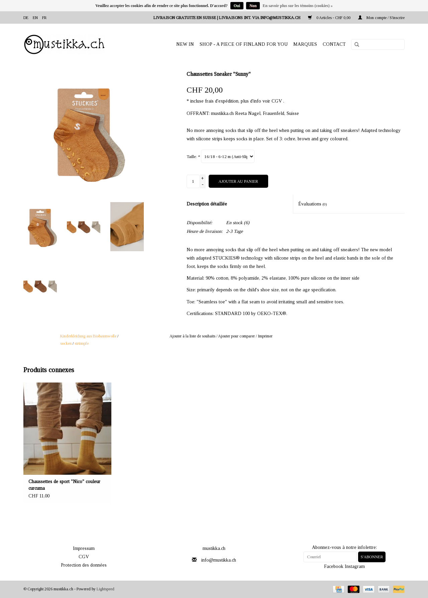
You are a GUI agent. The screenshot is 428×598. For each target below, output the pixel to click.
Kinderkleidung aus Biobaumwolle (88, 336)
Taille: (193, 156)
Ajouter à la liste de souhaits (192, 336)
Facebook (333, 566)
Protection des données (84, 565)
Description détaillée (207, 203)
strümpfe (82, 343)
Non (252, 5)
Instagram (355, 566)
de (25, 17)
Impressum (84, 548)
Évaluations (312, 203)
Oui (237, 5)
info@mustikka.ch (218, 560)
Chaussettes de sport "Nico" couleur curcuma (64, 485)
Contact (334, 44)
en (35, 17)
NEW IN (185, 44)
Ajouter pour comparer (237, 336)
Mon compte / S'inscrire (381, 17)
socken (66, 343)
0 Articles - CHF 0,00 (329, 17)
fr (44, 17)
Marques (305, 44)
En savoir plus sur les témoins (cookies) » (297, 5)
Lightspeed (105, 589)
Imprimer (265, 336)
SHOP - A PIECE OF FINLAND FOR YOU (244, 44)
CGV (84, 556)
